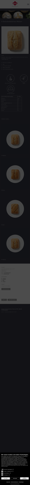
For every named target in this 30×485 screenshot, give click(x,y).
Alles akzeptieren (24, 478)
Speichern (15, 478)
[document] (15, 461)
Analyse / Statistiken (7, 471)
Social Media (6, 473)
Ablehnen (6, 478)
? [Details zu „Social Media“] (10, 473)
